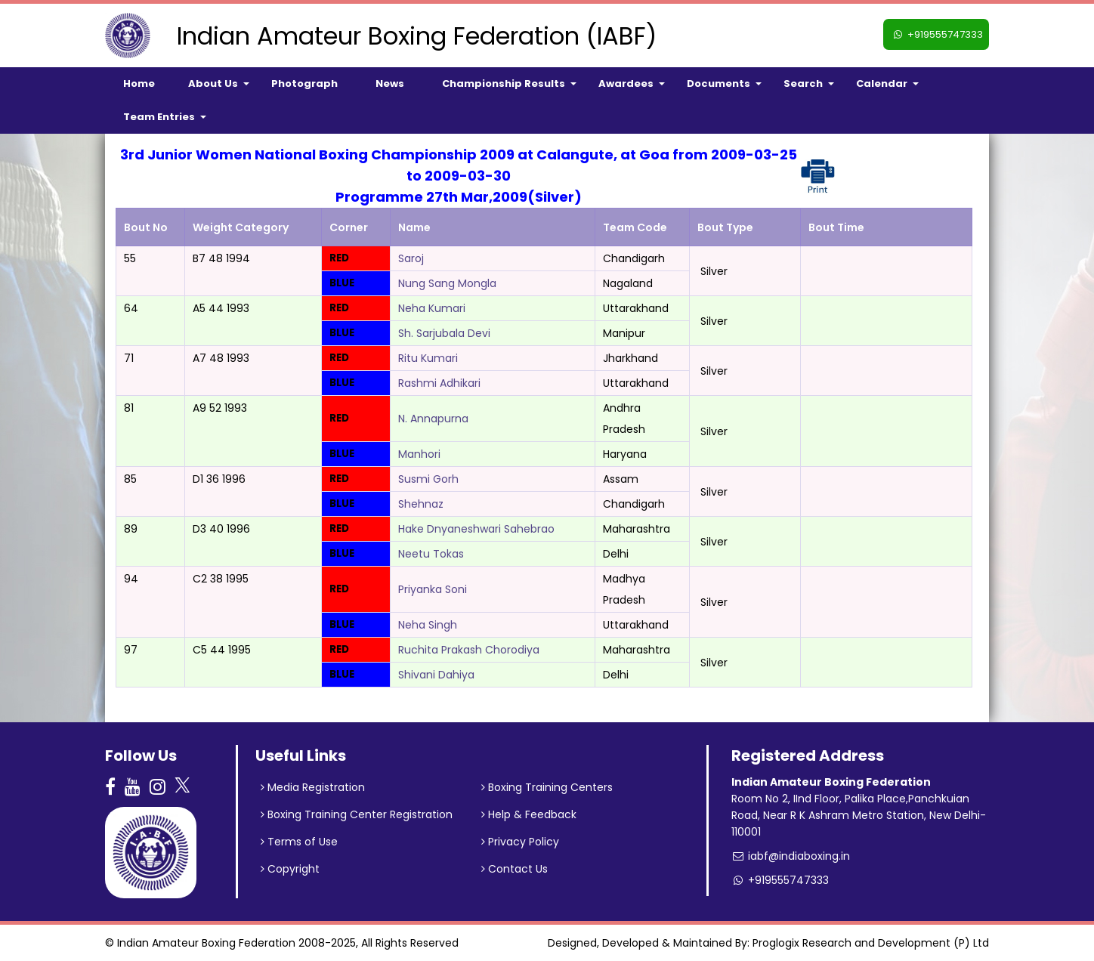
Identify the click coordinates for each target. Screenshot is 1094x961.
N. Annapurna (433, 418)
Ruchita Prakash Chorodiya (468, 649)
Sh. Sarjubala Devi (444, 333)
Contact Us (514, 868)
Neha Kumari (431, 308)
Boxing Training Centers (547, 787)
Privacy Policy (520, 841)
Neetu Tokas (431, 553)
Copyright (290, 868)
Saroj (411, 258)
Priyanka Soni (432, 589)
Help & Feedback (528, 814)
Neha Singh (427, 624)
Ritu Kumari (428, 358)
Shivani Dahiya (436, 674)
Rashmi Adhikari (439, 383)
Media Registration (313, 787)
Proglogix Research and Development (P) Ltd (871, 942)
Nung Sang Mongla (447, 283)
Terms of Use (299, 841)
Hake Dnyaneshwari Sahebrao (476, 528)
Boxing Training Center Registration (357, 814)
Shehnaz (420, 503)
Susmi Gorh (428, 479)
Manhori (419, 454)
